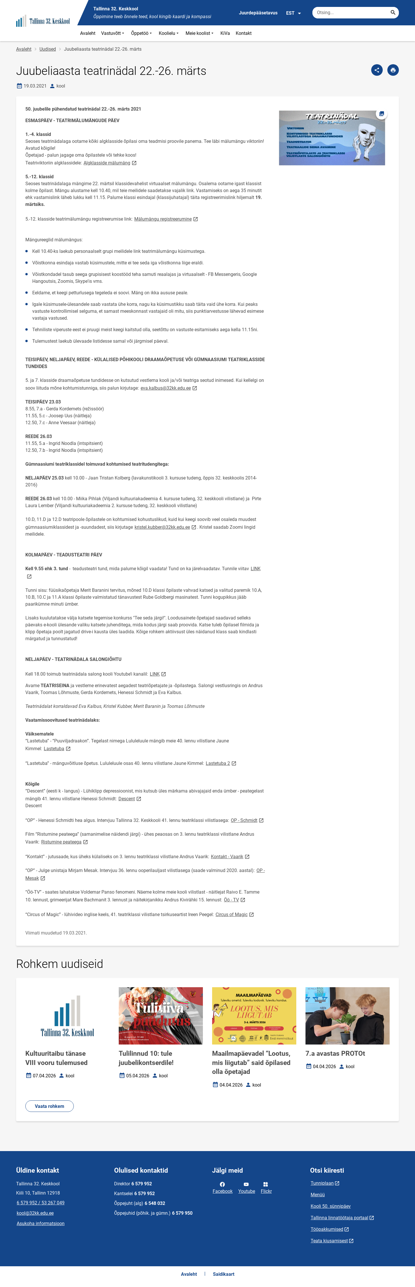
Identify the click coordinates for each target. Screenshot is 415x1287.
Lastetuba (57, 748)
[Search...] (393, 13)
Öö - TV (235, 899)
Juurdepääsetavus (258, 13)
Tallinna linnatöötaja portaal (339, 1217)
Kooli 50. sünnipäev (331, 1206)
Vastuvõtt (113, 33)
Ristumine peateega (65, 842)
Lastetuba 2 (221, 763)
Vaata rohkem (49, 1106)
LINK (158, 674)
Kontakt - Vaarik (230, 856)
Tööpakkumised (327, 1229)
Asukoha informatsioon (41, 1223)
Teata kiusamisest (329, 1241)
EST (293, 13)
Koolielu (169, 33)
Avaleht (87, 33)
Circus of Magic (235, 914)
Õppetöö (142, 33)
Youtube (246, 1187)
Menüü (318, 1194)
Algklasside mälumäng (110, 163)
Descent (130, 798)
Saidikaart (223, 1274)
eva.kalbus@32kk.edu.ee (169, 388)
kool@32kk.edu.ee (35, 1213)
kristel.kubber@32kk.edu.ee (166, 527)
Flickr (266, 1187)
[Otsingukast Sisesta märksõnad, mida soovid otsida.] (355, 12)
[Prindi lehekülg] (393, 70)
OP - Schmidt (248, 820)
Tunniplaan (322, 1183)
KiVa (225, 33)
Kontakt (244, 33)
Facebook (223, 1187)
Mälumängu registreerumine (166, 219)
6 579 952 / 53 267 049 (41, 1203)
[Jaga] (377, 70)
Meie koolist (200, 33)
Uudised (47, 49)
